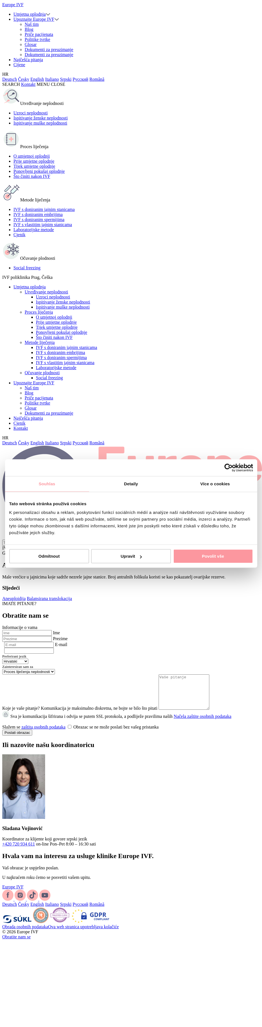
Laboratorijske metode (33, 229)
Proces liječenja (39, 312)
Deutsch (9, 79)
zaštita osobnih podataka (43, 733)
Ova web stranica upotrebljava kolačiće (83, 933)
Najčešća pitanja (28, 59)
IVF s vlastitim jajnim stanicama (42, 224)
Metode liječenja (40, 342)
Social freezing (26, 267)
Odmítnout (49, 556)
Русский (80, 79)
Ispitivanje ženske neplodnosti (40, 118)
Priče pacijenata (39, 34)
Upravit (131, 556)
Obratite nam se (16, 943)
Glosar (31, 44)
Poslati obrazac (17, 739)
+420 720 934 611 (18, 850)
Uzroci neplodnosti (30, 113)
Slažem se (80, 733)
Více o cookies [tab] (215, 483)
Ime (56, 632)
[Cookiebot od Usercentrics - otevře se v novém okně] (228, 467)
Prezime (60, 638)
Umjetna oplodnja (29, 14)
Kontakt (28, 84)
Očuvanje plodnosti (42, 372)
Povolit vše (213, 556)
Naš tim (32, 24)
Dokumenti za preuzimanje (49, 49)
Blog (29, 29)
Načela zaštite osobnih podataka (202, 723)
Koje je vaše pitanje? (21, 715)
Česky (23, 79)
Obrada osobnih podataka (25, 933)
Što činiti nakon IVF (31, 176)
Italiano (52, 79)
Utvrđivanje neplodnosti (46, 292)
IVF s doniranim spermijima (38, 219)
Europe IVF (13, 4)
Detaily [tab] (131, 483)
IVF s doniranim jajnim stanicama (44, 209)
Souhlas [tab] (47, 483)
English (37, 79)
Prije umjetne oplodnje (33, 161)
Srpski (65, 79)
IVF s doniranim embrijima (38, 214)
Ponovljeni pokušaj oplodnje (39, 171)
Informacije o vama (19, 627)
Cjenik (19, 234)
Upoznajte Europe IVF (33, 19)
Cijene (19, 64)
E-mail (61, 644)
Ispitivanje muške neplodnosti (40, 123)
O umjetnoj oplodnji (31, 156)
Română (96, 79)
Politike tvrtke (37, 39)
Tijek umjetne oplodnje (34, 166)
